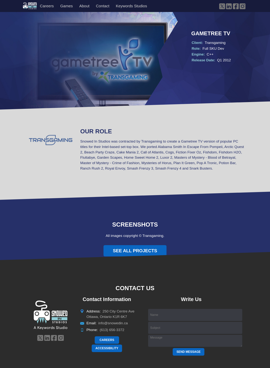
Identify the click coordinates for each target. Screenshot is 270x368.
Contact (102, 6)
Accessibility (106, 348)
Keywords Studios (131, 6)
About (84, 6)
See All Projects (135, 250)
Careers (47, 6)
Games (66, 6)
